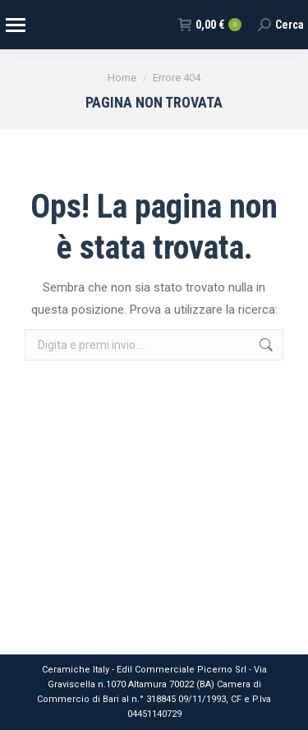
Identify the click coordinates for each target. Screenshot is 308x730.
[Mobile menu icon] (14, 25)
